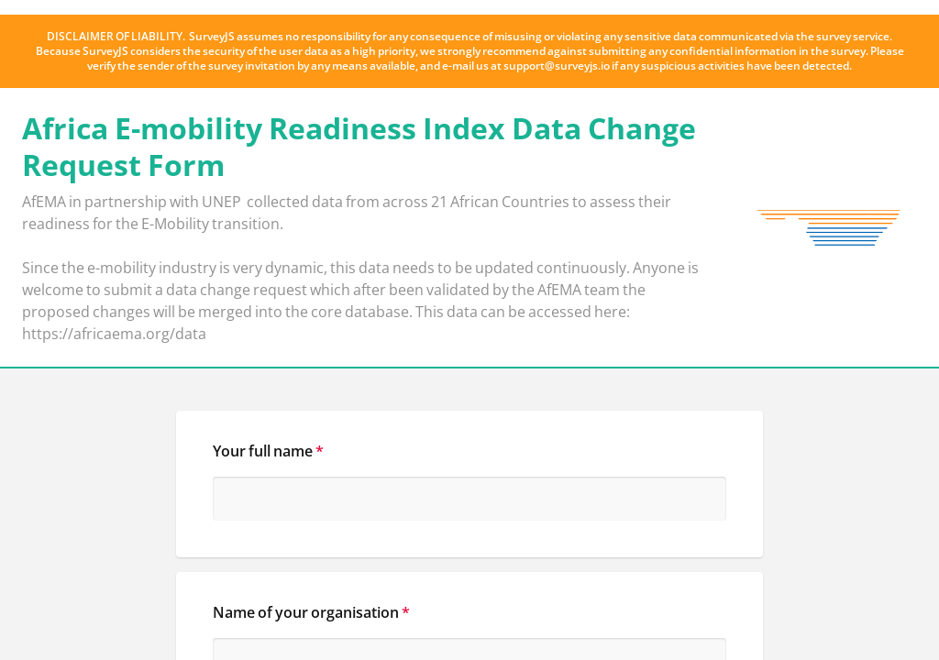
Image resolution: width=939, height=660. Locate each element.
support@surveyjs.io (556, 65)
